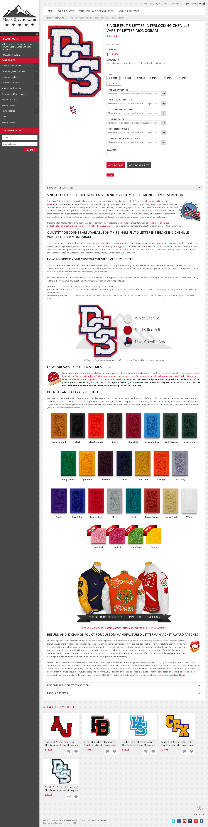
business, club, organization (89, 243)
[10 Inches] (169, 78)
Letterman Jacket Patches (13, 71)
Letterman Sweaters (11, 82)
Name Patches (8, 110)
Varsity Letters (8, 122)
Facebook (179, 821)
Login (186, 3)
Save (111, 175)
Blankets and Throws (11, 65)
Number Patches (9, 99)
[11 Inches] (184, 78)
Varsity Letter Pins (10, 105)
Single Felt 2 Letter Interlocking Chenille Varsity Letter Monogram (99, 743)
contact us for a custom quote (118, 217)
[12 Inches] (114, 83)
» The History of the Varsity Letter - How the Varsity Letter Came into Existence (17, 47)
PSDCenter (77, 823)
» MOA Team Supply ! (11, 54)
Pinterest (185, 821)
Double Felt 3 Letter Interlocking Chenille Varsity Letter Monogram (61, 789)
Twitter (173, 821)
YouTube (196, 821)
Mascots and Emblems (12, 88)
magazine (172, 243)
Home (48, 18)
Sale (4, 116)
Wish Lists (148, 3)
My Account (161, 3)
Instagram (201, 821)
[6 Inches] (113, 78)
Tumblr (190, 821)
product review (152, 42)
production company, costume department (147, 243)
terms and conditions (175, 675)
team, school (70, 243)
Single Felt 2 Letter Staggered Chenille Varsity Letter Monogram (61, 743)
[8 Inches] (140, 78)
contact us (126, 249)
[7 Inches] (126, 78)
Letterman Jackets (10, 77)
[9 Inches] (154, 78)
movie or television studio (115, 243)
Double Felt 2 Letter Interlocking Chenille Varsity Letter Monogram (138, 743)
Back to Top (199, 814)
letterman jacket (153, 201)
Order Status (174, 3)
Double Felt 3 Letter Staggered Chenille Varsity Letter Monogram (177, 743)
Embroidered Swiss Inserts (14, 94)
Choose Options (69, 751)
